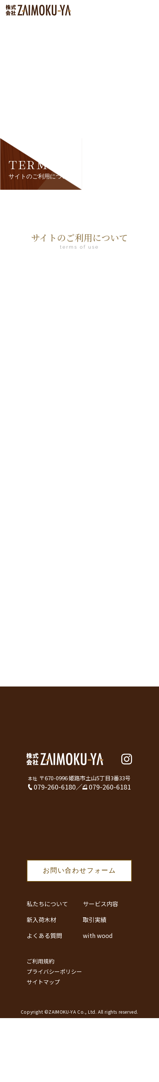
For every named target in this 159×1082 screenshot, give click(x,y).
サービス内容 (100, 903)
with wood (98, 935)
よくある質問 (44, 935)
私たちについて (47, 903)
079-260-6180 (55, 786)
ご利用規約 (40, 961)
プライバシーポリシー (54, 971)
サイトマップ (43, 982)
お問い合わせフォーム (79, 870)
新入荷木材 (41, 919)
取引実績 (94, 919)
